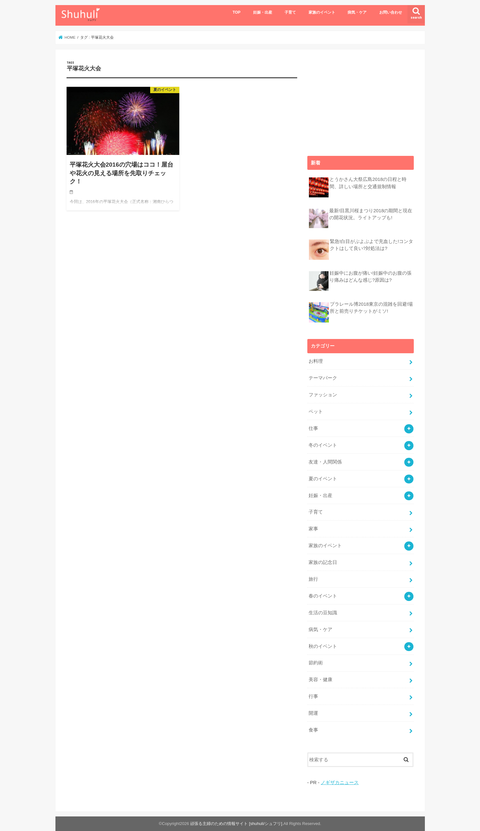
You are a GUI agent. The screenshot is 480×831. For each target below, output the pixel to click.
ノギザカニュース (340, 782)
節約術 (316, 662)
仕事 (313, 428)
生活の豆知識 (323, 612)
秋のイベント (323, 646)
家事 (313, 528)
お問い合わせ (390, 12)
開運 (313, 713)
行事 (313, 696)
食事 (313, 729)
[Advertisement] (360, 100)
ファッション (323, 394)
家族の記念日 (323, 562)
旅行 (313, 579)
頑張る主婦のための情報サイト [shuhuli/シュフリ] (236, 823)
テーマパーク (323, 377)
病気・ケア (357, 12)
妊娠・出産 (262, 12)
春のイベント (323, 595)
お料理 (316, 361)
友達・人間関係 (325, 461)
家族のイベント (322, 12)
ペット (316, 411)
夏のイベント (323, 478)
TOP (236, 12)
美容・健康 (320, 679)
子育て (290, 12)
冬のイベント (323, 445)
